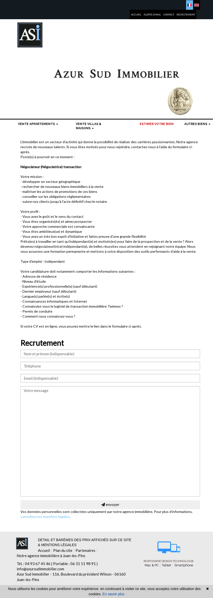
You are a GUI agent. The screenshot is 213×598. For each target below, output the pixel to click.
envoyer (110, 504)
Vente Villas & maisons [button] (88, 126)
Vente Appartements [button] (38, 124)
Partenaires (85, 550)
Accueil (136, 13)
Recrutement (186, 13)
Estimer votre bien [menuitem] (157, 124)
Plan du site (62, 550)
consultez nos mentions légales (44, 516)
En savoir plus (113, 594)
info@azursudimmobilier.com (40, 569)
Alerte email (152, 13)
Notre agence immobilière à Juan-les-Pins (51, 555)
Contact (168, 13)
